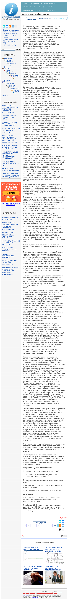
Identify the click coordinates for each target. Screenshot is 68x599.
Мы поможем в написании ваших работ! (11, 204)
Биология (9, 60)
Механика (16, 77)
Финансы (16, 90)
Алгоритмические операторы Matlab (31, 548)
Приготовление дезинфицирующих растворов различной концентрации (10, 109)
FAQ (4, 43)
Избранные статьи (10, 32)
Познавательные (28, 7)
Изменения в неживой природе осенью (9, 249)
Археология (8, 58)
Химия (16, 92)
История (6, 68)
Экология (5, 95)
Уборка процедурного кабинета (8, 255)
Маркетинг (10, 72)
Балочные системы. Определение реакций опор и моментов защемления (10, 271)
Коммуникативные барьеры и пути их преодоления (10, 147)
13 (55, 525)
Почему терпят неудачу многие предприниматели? (53, 568)
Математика (13, 73)
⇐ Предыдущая (45, 18)
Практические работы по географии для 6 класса (8, 235)
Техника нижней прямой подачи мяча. (9, 117)
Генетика (10, 62)
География (12, 63)
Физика (11, 87)
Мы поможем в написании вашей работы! (47, 593)
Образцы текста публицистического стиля (10, 163)
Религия (6, 82)
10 (42, 525)
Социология (10, 83)
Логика (8, 70)
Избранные (35, 3)
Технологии (11, 85)
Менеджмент (15, 75)
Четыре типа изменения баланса (10, 169)
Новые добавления (10, 39)
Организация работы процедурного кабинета (11, 130)
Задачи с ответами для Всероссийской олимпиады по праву (11, 175)
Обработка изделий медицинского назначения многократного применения (10, 155)
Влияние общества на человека (10, 218)
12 (51, 525)
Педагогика (6, 80)
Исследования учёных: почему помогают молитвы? (33, 568)
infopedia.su (26, 595)
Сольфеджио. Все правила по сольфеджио (9, 262)
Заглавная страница (11, 30)
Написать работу (9, 45)
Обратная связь (9, 41)
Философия (15, 88)
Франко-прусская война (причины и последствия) (9, 123)
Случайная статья (10, 34)
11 (46, 525)
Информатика (6, 67)
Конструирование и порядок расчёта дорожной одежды (53, 549)
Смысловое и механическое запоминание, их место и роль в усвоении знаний (9, 139)
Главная (25, 3)
